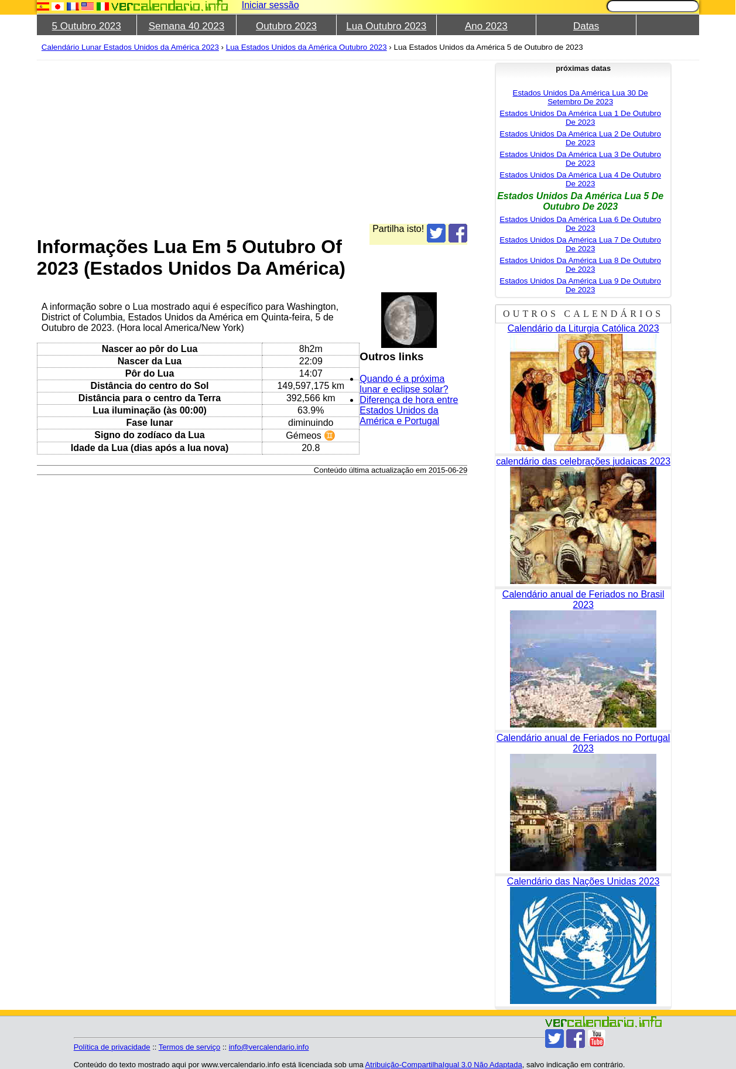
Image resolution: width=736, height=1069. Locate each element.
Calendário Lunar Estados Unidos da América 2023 (130, 47)
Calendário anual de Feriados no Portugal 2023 (583, 743)
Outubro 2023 (286, 26)
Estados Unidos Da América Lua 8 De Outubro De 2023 (580, 265)
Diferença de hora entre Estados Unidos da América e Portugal (409, 410)
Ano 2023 (486, 26)
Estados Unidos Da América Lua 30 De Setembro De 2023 (580, 97)
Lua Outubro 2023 (386, 26)
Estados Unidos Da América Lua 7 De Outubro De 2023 (580, 244)
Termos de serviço (189, 1047)
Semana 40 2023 (187, 26)
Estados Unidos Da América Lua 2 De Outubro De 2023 (580, 138)
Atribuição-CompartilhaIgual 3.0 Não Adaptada (443, 1064)
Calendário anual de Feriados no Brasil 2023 (583, 599)
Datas (586, 26)
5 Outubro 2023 (86, 26)
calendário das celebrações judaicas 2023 (583, 461)
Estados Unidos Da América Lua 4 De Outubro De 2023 (580, 179)
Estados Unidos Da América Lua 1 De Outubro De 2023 (580, 118)
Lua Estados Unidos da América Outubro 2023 (306, 47)
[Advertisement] (252, 142)
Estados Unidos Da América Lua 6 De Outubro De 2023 (580, 224)
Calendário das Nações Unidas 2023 (583, 881)
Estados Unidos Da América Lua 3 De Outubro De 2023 (580, 159)
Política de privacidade (112, 1047)
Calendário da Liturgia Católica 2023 (583, 328)
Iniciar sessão (270, 5)
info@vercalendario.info (269, 1047)
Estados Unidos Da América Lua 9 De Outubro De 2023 (580, 285)
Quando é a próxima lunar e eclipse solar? (404, 384)
